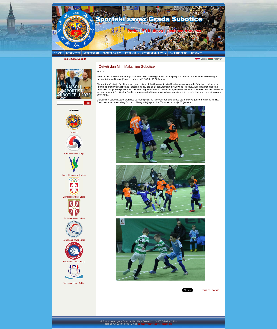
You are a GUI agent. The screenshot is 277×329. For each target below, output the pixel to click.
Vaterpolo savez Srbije (73, 283)
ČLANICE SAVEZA (112, 53)
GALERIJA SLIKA (178, 53)
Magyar (215, 58)
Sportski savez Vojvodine (74, 175)
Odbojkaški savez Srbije (74, 240)
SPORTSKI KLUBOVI (154, 53)
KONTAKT (196, 53)
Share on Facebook (211, 290)
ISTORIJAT (132, 53)
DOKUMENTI (73, 53)
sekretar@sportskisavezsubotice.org (155, 324)
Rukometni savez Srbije (74, 261)
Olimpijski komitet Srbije (74, 197)
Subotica (74, 132)
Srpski (201, 58)
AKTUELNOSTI (91, 53)
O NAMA (58, 53)
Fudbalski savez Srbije (74, 218)
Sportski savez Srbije (74, 153)
